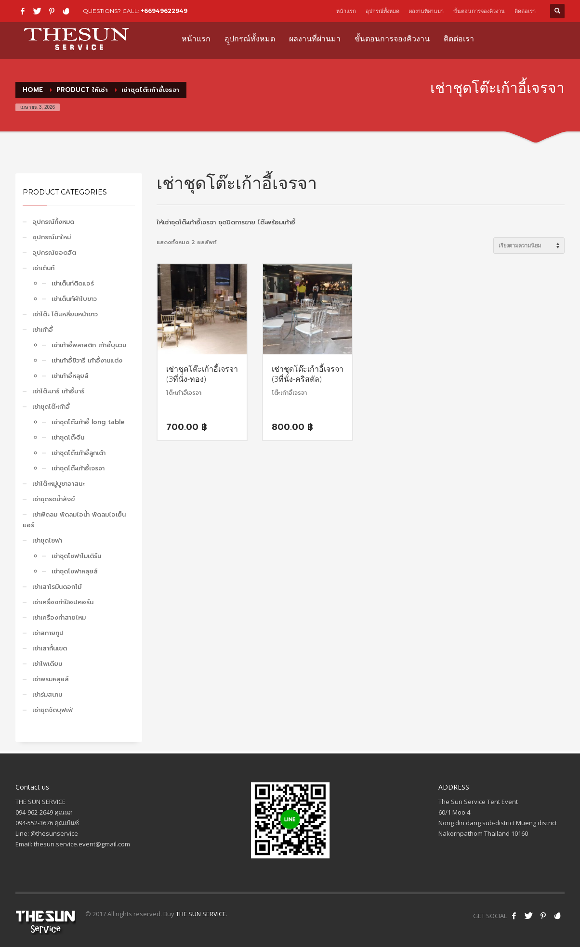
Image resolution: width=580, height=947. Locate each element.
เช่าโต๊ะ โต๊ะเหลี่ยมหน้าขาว (65, 314)
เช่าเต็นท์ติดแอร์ (73, 283)
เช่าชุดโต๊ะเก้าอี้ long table (88, 422)
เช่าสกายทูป (48, 632)
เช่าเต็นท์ (43, 267)
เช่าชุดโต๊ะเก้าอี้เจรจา (78, 468)
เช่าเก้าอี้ (42, 329)
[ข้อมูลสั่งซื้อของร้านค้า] (529, 245)
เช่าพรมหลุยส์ (50, 679)
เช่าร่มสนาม (47, 694)
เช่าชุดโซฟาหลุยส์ (75, 571)
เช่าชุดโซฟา (47, 540)
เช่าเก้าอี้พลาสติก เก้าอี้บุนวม (89, 345)
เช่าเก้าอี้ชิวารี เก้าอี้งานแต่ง (87, 360)
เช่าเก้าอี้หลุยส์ (70, 375)
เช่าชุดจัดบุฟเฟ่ (52, 709)
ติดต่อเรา (525, 11)
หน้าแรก (346, 11)
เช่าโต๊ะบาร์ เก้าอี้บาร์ (58, 391)
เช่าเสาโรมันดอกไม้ (56, 586)
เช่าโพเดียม (47, 663)
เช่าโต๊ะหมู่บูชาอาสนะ (58, 483)
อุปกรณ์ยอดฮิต (54, 252)
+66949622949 (164, 10)
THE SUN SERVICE (201, 913)
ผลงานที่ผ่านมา (426, 11)
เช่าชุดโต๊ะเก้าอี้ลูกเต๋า (78, 452)
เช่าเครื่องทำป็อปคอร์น (62, 602)
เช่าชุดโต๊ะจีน (68, 437)
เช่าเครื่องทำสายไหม (59, 617)
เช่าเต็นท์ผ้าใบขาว (74, 298)
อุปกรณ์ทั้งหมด (382, 11)
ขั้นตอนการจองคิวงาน (479, 11)
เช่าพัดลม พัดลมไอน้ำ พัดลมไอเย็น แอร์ (74, 520)
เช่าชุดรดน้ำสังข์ (53, 499)
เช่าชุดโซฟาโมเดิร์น (76, 555)
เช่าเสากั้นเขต (49, 648)
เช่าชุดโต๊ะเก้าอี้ (51, 406)
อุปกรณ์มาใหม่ (51, 237)
